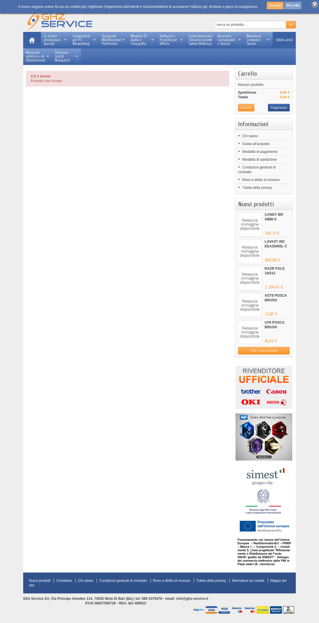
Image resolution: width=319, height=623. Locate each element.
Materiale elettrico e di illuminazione (37, 56)
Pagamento (279, 107)
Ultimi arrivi (284, 40)
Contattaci (64, 581)
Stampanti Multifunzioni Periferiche (113, 40)
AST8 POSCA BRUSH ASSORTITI (276, 300)
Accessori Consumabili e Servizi (229, 40)
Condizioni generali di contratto (123, 581)
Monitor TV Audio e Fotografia (142, 40)
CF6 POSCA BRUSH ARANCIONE (275, 327)
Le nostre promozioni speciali (55, 40)
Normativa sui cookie (248, 581)
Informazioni (253, 124)
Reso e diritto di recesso (261, 180)
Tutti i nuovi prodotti (264, 350)
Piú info (293, 5)
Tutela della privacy (257, 188)
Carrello (247, 73)
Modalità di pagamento (260, 152)
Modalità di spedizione (259, 159)
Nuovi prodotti (256, 204)
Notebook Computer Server (258, 40)
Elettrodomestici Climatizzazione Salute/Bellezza (201, 40)
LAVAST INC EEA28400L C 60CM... (276, 246)
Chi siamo (250, 136)
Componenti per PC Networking (84, 40)
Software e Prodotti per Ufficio (171, 40)
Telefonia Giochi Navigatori (66, 56)
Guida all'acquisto (256, 144)
